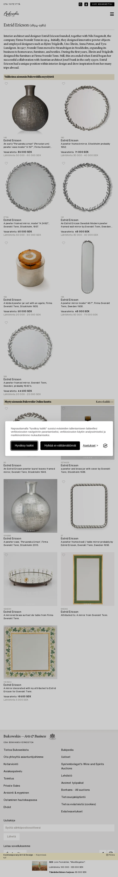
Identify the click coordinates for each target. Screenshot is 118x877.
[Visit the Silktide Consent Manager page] (105, 445)
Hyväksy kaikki (24, 445)
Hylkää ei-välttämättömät (60, 445)
